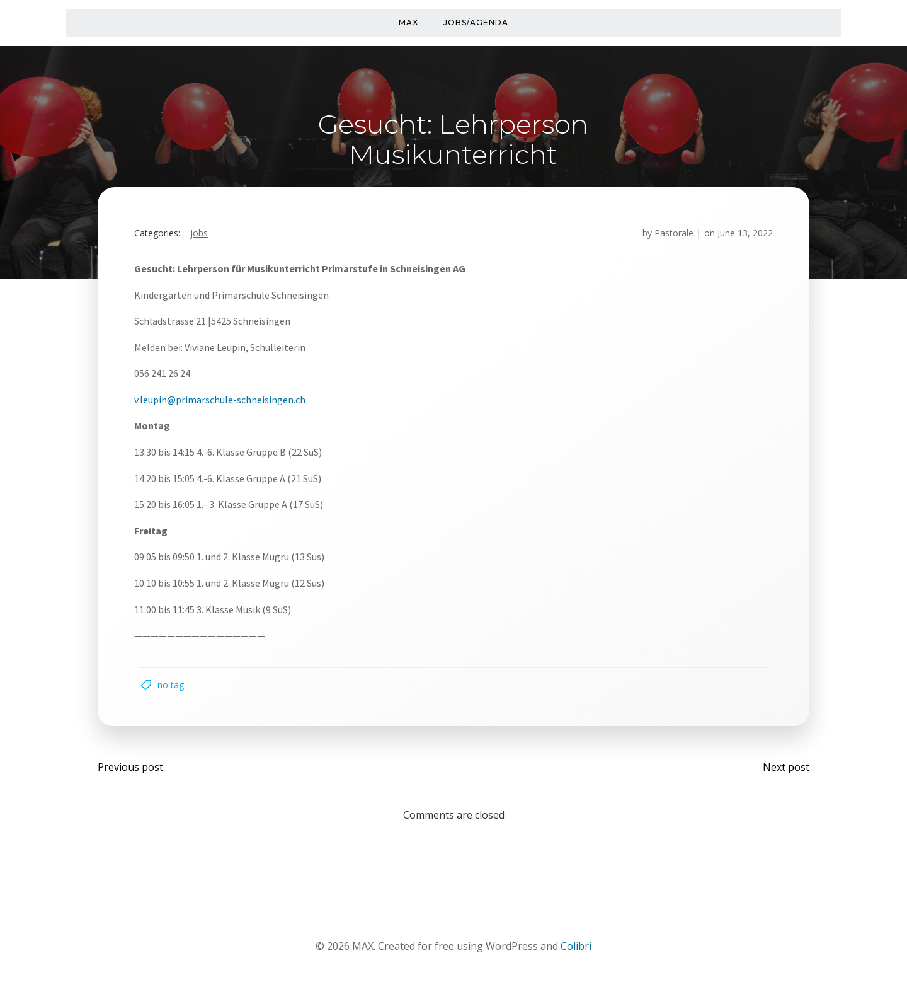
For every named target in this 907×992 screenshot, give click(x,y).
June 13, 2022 (740, 236)
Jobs (203, 236)
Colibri (576, 955)
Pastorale (669, 236)
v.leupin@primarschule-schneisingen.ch (224, 402)
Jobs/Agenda (475, 22)
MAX (408, 22)
